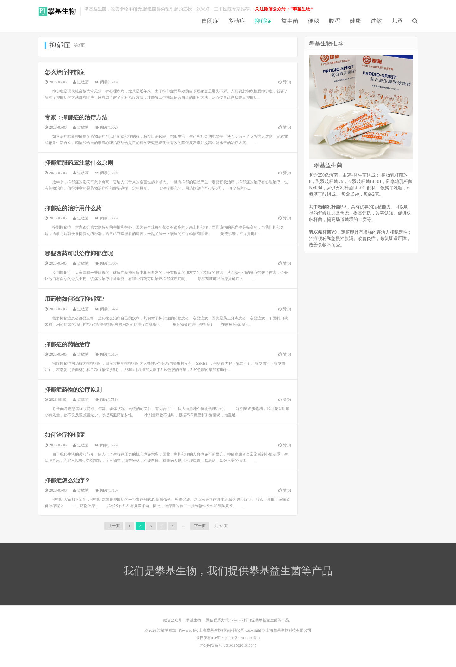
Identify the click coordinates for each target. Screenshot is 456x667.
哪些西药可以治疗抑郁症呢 (79, 253)
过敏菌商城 (57, 11)
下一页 (200, 526)
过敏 (376, 21)
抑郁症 (263, 21)
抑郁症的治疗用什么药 (73, 208)
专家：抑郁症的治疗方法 (76, 117)
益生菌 (289, 21)
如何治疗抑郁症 (65, 435)
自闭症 (209, 21)
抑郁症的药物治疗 (67, 344)
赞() (284, 82)
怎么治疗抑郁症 (65, 72)
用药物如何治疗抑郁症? (74, 299)
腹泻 (334, 21)
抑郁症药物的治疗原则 (73, 390)
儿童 (397, 21)
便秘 (313, 21)
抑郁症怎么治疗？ (67, 480)
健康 (355, 21)
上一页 (114, 526)
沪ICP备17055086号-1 (242, 638)
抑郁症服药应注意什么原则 (79, 163)
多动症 (236, 21)
